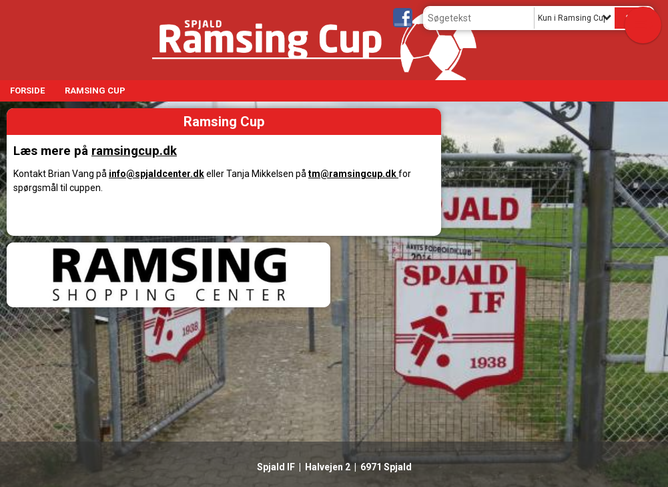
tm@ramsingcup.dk (353, 173)
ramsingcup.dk (134, 151)
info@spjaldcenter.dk (156, 173)
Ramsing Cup (95, 91)
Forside (27, 91)
